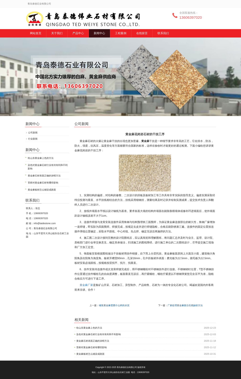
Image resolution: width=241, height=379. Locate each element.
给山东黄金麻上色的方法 (89, 327)
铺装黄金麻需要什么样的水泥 (114, 305)
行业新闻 (32, 138)
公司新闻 (32, 132)
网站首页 (35, 33)
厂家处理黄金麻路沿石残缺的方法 (185, 305)
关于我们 (57, 33)
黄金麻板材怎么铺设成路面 (90, 354)
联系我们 (163, 33)
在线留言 (142, 33)
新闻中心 (99, 33)
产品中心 (78, 33)
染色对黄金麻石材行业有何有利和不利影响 (98, 334)
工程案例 (120, 33)
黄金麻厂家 (86, 285)
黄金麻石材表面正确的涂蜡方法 (92, 340)
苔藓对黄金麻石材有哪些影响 (91, 347)
